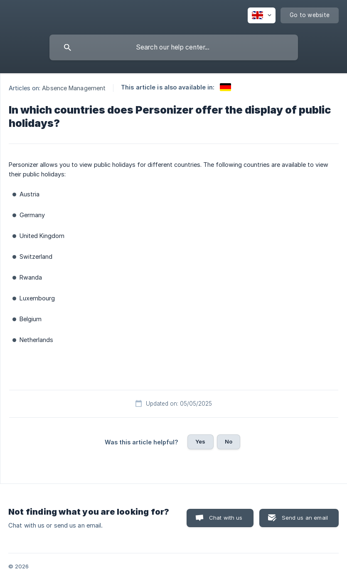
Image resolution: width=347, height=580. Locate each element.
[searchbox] (173, 47)
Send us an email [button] (305, 517)
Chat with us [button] (226, 517)
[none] (262, 15)
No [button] (228, 441)
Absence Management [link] (74, 88)
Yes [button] (200, 441)
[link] (225, 87)
